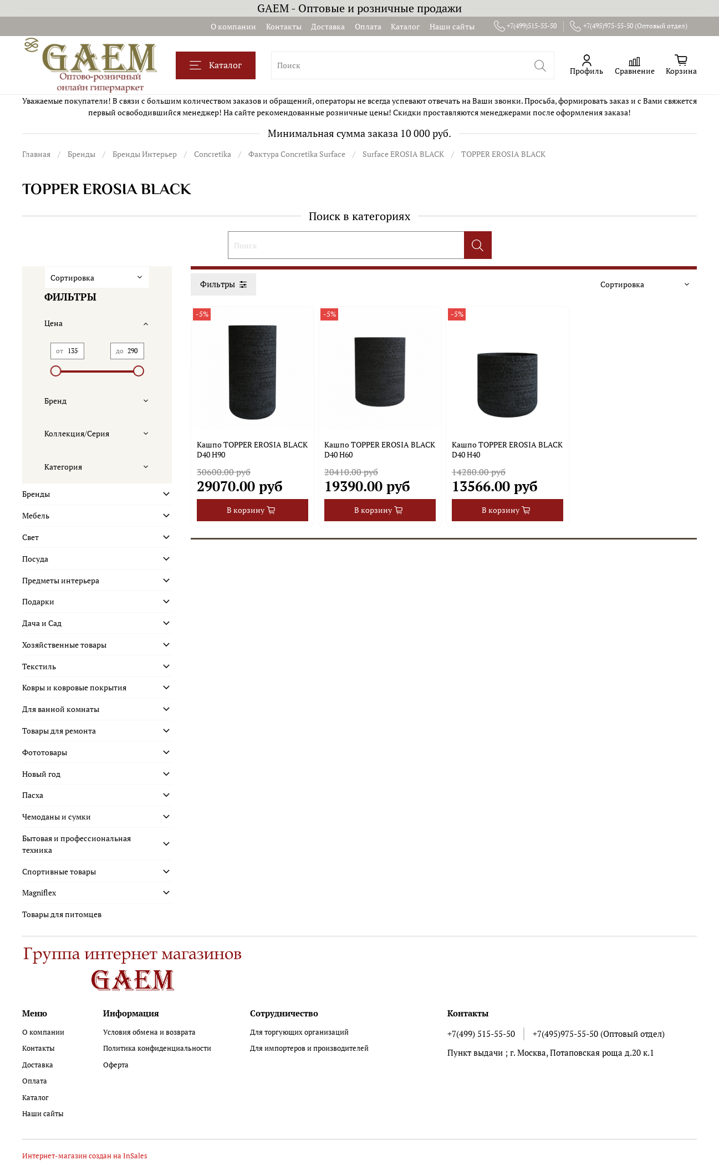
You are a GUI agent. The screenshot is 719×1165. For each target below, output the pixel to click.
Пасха (32, 795)
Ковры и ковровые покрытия (74, 687)
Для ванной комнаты (60, 709)
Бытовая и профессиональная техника (76, 844)
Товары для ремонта (59, 730)
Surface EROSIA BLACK (403, 154)
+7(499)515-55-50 (525, 26)
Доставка (328, 26)
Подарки (38, 601)
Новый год (41, 774)
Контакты (284, 26)
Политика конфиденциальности (157, 1048)
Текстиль (39, 666)
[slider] (56, 371)
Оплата (368, 26)
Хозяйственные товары (64, 644)
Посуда (35, 558)
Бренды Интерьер (145, 154)
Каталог (405, 26)
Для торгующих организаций (299, 1032)
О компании (233, 26)
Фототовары (44, 752)
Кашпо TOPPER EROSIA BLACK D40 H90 (252, 449)
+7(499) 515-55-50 (481, 1033)
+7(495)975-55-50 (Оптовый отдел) (628, 26)
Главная (36, 154)
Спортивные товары (59, 871)
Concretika (212, 154)
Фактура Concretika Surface (296, 154)
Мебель (35, 515)
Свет (30, 537)
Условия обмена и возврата (149, 1032)
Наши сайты (452, 26)
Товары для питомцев (61, 914)
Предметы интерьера (60, 580)
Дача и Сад (42, 623)
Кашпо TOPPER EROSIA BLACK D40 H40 (507, 449)
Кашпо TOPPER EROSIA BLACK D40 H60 (379, 449)
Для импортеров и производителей (309, 1048)
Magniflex (39, 892)
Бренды (81, 154)
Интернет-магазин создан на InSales (84, 1156)
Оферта (116, 1065)
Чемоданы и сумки (56, 816)
